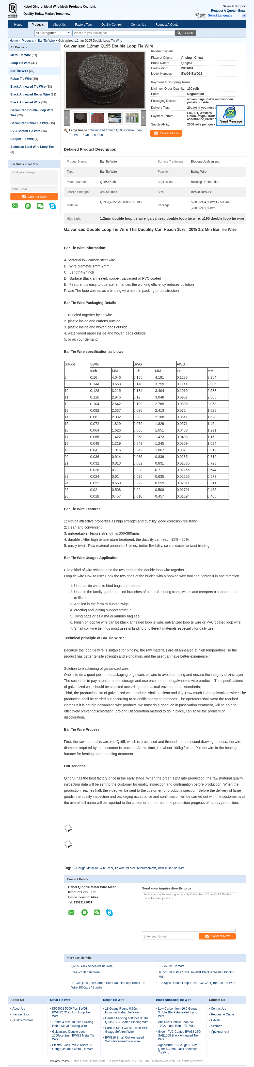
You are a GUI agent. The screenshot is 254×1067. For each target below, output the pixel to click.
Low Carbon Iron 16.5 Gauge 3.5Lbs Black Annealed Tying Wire (177, 1012)
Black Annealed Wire (25, 102)
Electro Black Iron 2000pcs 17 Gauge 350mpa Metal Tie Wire (72, 1047)
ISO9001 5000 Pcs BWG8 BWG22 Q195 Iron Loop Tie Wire (71, 1012)
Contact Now (34, 197)
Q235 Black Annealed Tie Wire (92, 966)
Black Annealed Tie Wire (28, 86)
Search (187, 33)
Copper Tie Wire (22, 139)
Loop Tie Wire (20, 63)
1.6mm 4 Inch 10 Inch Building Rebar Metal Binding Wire (72, 1024)
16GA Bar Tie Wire (171, 966)
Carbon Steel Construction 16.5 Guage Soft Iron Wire (126, 1029)
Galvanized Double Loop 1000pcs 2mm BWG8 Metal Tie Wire (73, 1035)
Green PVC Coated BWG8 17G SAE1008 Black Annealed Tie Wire (179, 1035)
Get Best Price (94, 135)
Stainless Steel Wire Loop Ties (32, 147)
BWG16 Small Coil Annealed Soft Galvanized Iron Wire (124, 1039)
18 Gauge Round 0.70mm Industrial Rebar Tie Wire (122, 1010)
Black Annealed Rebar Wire (30, 94)
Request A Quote (223, 10)
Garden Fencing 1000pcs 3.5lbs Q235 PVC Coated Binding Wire (127, 1020)
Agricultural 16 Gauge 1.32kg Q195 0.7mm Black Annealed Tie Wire (177, 1049)
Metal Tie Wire (20, 55)
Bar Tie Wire (46, 40)
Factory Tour (83, 24)
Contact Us (138, 24)
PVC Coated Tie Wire (25, 131)
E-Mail (215, 1020)
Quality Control (111, 24)
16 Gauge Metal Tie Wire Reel (92, 868)
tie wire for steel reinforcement (135, 868)
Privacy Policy (59, 1061)
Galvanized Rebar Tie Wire (29, 123)
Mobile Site (220, 1032)
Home (18, 24)
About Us (59, 24)
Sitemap (216, 1026)
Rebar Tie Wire (21, 79)
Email (242, 10)
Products (38, 24)
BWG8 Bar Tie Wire (171, 868)
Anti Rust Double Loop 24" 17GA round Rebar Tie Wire (176, 1024)
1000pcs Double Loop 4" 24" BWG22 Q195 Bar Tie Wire (197, 983)
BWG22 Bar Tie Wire (85, 972)
